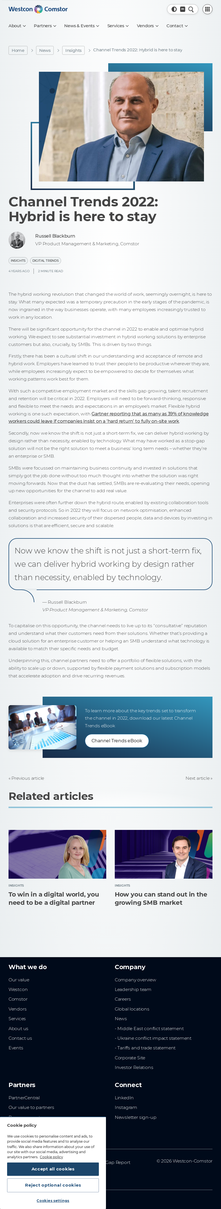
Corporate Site (130, 1057)
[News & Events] (81, 26)
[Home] (38, 9)
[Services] (117, 26)
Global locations (132, 1009)
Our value (19, 979)
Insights (73, 50)
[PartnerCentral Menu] (208, 9)
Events (16, 1048)
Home (18, 50)
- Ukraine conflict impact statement (153, 1038)
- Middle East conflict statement (149, 1028)
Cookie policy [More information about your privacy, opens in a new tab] (51, 1157)
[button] (174, 9)
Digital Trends (45, 261)
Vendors (18, 1009)
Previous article (27, 778)
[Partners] (45, 26)
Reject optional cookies (53, 1185)
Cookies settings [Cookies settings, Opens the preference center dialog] (53, 1201)
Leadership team (133, 989)
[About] (17, 26)
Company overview (135, 979)
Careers (123, 999)
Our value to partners (31, 1107)
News (45, 50)
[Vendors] (147, 26)
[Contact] (176, 26)
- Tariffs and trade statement (145, 1048)
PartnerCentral (24, 1097)
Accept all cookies (53, 1169)
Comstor (18, 999)
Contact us (20, 1038)
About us (18, 1028)
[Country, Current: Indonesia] (182, 9)
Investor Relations (134, 1067)
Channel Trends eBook (116, 740)
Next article (197, 778)
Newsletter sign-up (135, 1117)
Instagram (126, 1107)
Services (17, 1018)
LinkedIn (124, 1097)
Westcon (18, 989)
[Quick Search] (191, 9)
